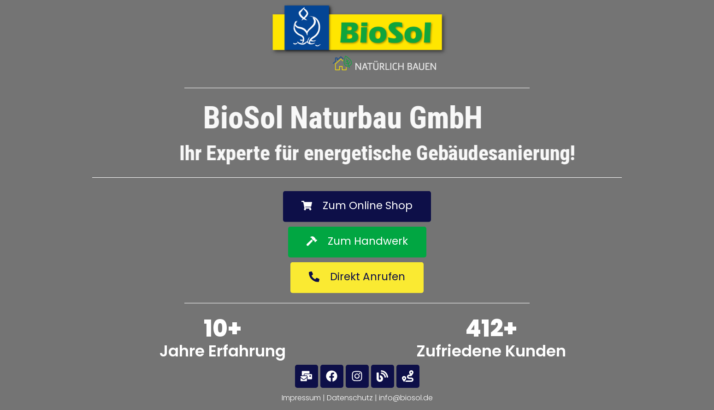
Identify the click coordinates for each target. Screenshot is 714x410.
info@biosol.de (406, 397)
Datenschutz (350, 397)
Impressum (301, 397)
